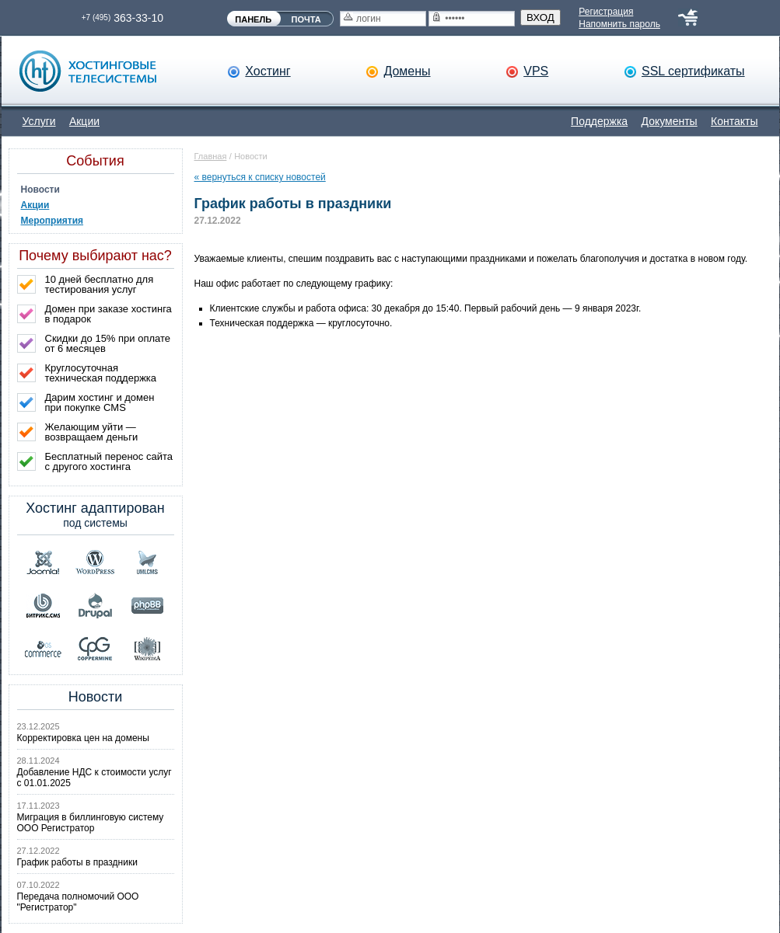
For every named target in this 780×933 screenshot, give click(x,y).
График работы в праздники (77, 862)
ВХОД (540, 17)
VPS (535, 71)
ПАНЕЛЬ (253, 19)
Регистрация (606, 11)
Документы (670, 121)
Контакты (734, 121)
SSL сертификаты (693, 71)
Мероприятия (52, 220)
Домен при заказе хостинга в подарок (108, 314)
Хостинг (267, 71)
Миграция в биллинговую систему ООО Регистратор (90, 823)
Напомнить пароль (619, 24)
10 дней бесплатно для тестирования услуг (99, 284)
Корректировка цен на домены (83, 738)
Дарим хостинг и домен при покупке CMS (100, 402)
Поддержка (599, 121)
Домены (406, 71)
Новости (40, 189)
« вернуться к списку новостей (260, 177)
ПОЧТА (306, 19)
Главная (210, 156)
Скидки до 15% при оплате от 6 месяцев (108, 343)
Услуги (39, 121)
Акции (84, 121)
